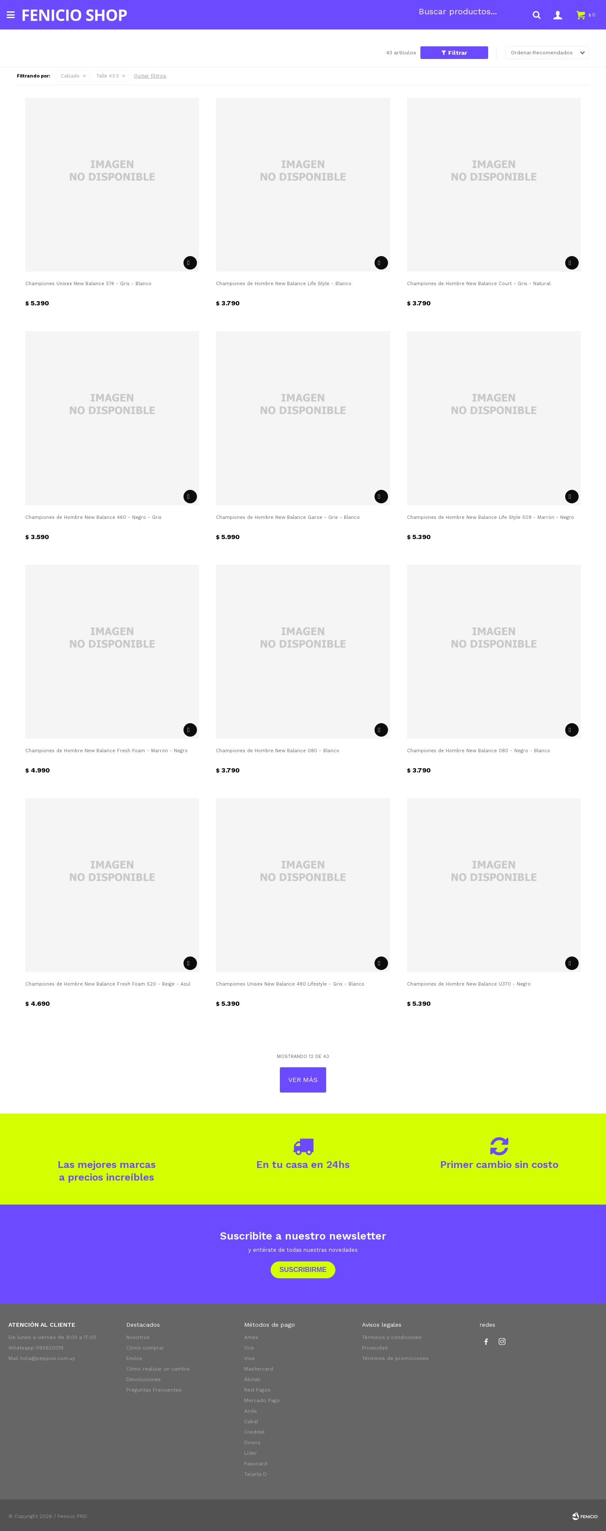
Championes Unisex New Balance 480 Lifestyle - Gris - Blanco (290, 984)
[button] (536, 14)
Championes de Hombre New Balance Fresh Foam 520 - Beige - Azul (107, 984)
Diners (252, 1442)
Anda (250, 1411)
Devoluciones (143, 1379)
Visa (249, 1358)
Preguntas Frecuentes (154, 1390)
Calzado (70, 76)
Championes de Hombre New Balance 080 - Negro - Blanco (478, 750)
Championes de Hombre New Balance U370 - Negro (469, 984)
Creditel (254, 1432)
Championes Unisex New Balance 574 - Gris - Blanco (88, 283)
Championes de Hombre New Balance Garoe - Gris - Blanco (288, 517)
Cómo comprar (145, 1348)
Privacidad (375, 1348)
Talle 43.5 (107, 76)
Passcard (255, 1464)
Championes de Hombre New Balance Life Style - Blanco (283, 283)
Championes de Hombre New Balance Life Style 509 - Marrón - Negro (490, 517)
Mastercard (258, 1369)
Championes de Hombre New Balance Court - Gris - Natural (478, 283)
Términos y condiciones (392, 1337)
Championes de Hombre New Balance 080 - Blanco (277, 750)
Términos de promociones (395, 1358)
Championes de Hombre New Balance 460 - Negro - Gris (93, 517)
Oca (249, 1348)
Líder (250, 1453)
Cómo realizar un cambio (158, 1369)
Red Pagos (257, 1390)
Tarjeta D (255, 1474)
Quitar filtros (150, 76)
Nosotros (138, 1337)
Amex (251, 1337)
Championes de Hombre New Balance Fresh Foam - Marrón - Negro (106, 750)
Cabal (251, 1421)
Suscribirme (303, 1269)
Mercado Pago (262, 1400)
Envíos (134, 1358)
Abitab (252, 1379)
